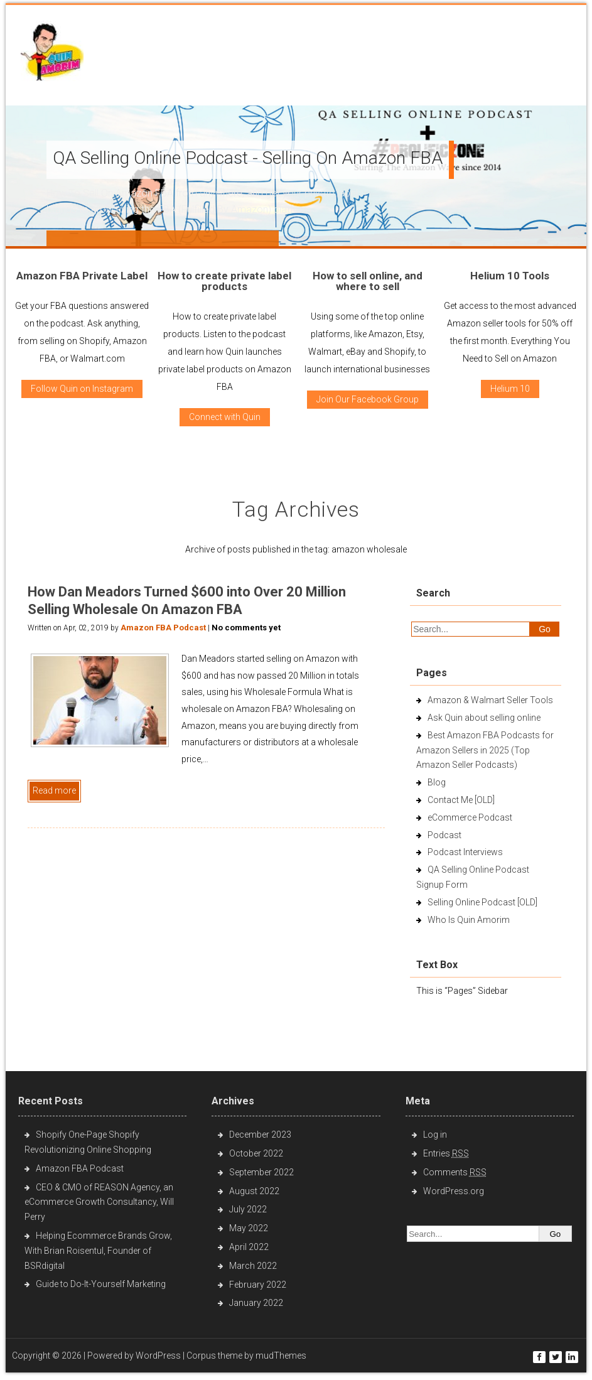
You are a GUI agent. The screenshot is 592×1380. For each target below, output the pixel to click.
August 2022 (254, 1191)
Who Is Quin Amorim (469, 920)
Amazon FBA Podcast (163, 627)
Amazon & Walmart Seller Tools (490, 700)
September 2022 (261, 1172)
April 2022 (249, 1247)
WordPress (158, 1355)
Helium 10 (510, 389)
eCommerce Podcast (470, 817)
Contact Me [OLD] (461, 800)
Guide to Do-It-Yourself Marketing (102, 1284)
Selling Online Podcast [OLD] (482, 902)
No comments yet (246, 627)
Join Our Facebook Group (367, 399)
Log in (435, 1134)
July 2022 (248, 1209)
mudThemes (281, 1355)
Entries (446, 1153)
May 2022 (248, 1228)
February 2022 (257, 1285)
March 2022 (253, 1266)
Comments (455, 1172)
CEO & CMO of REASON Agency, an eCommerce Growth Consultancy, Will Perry (99, 1202)
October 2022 (256, 1153)
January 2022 (256, 1303)
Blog (437, 782)
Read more (54, 790)
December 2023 (260, 1134)
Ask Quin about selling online (484, 718)
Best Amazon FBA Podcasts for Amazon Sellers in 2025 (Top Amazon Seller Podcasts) (485, 750)
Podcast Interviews (465, 852)
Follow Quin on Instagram (82, 389)
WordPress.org (453, 1191)
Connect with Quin (225, 417)
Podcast (444, 835)
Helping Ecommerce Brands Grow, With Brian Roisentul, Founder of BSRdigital (98, 1251)
